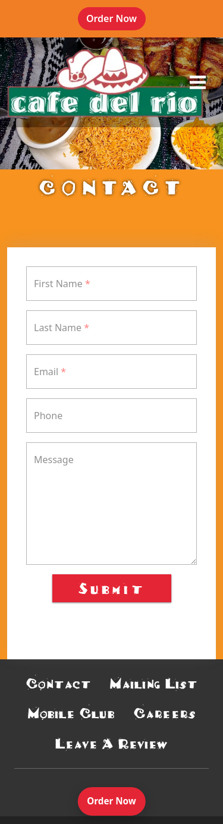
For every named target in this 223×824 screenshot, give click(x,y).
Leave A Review (111, 743)
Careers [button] (165, 713)
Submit (111, 587)
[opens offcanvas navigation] (197, 82)
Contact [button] (58, 683)
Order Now (116, 23)
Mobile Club (71, 713)
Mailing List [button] (153, 683)
